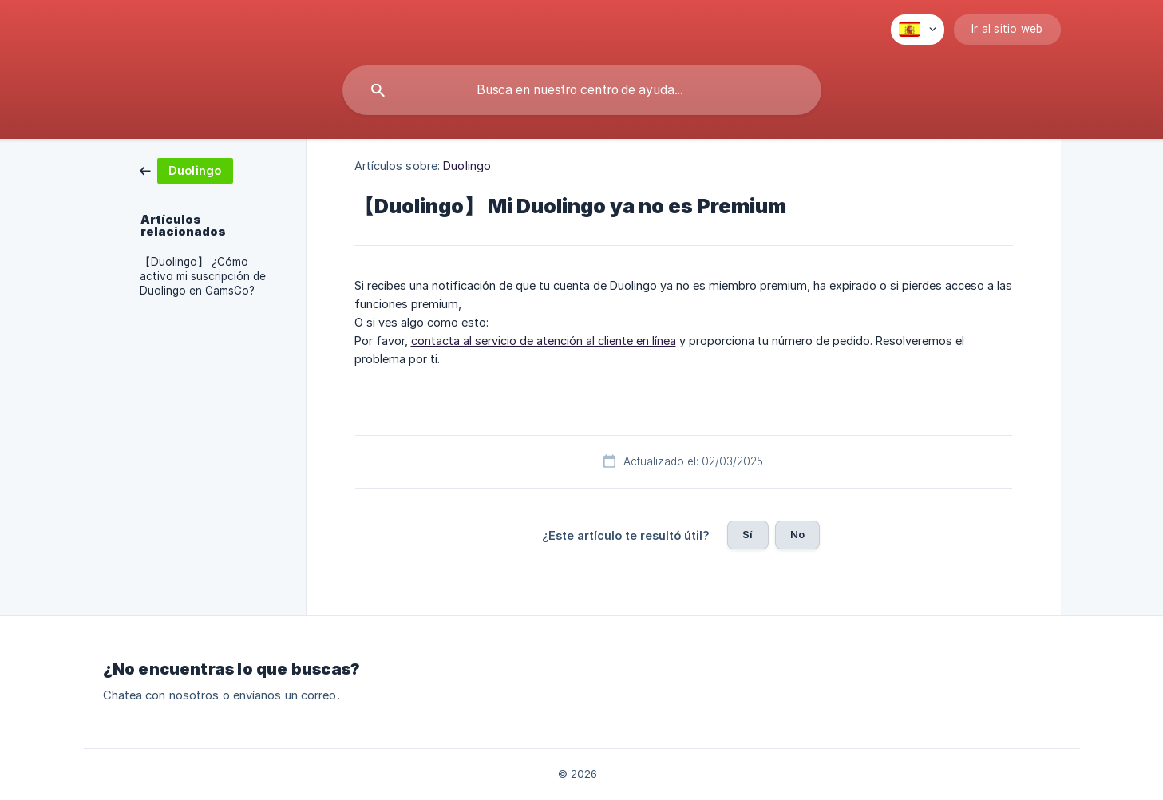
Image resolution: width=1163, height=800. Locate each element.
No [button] (797, 534)
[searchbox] (581, 90)
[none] (917, 29)
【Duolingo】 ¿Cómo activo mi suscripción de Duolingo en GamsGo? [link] (203, 276)
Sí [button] (747, 534)
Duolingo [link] (467, 165)
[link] (186, 169)
